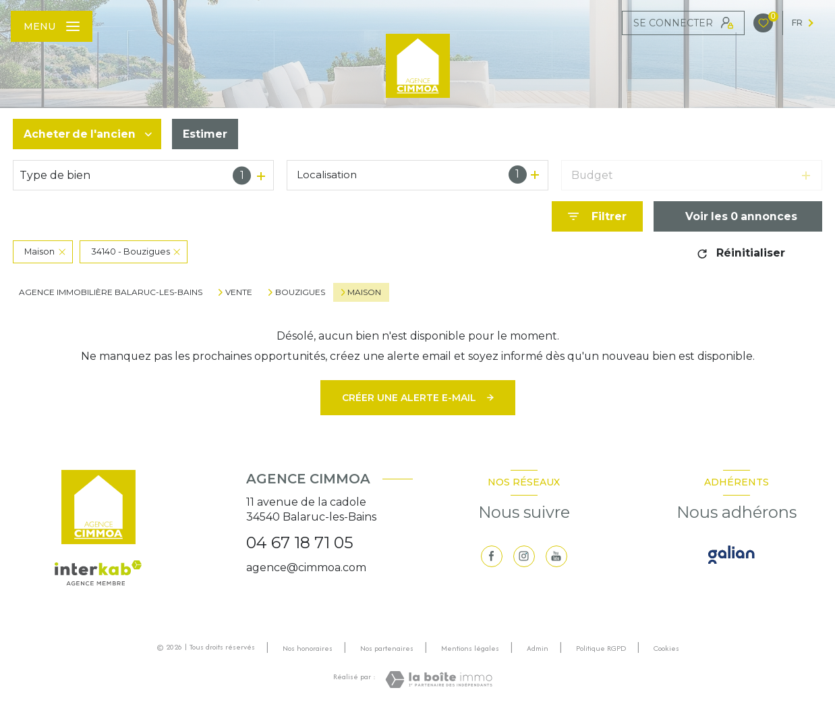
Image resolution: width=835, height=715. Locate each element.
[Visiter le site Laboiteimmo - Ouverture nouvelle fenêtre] (439, 679)
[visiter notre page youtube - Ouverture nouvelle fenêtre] (556, 556)
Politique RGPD (601, 648)
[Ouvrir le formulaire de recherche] (597, 216)
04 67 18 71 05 (299, 542)
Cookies (666, 649)
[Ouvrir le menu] (51, 26)
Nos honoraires (308, 648)
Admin (537, 648)
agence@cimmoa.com (306, 567)
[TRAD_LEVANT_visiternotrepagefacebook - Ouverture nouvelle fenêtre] (491, 556)
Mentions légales (470, 648)
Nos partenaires (386, 648)
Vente (238, 292)
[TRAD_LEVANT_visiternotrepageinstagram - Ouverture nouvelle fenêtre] (524, 556)
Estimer (205, 134)
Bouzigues (300, 292)
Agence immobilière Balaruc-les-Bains (110, 292)
